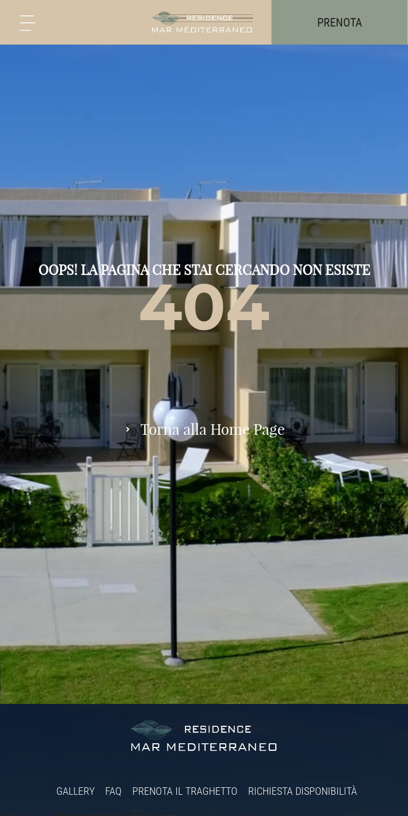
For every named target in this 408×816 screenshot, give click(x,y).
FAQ (113, 791)
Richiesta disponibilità (302, 791)
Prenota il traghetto (184, 791)
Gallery (75, 791)
